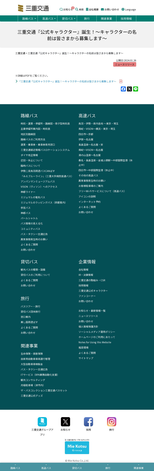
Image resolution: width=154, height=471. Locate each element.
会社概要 (94, 9)
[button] (35, 18)
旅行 (87, 18)
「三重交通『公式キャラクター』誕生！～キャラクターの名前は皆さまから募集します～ (67, 81)
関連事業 (106, 18)
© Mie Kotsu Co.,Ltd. (77, 460)
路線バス (29, 18)
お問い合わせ (111, 9)
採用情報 (126, 18)
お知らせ (68, 9)
